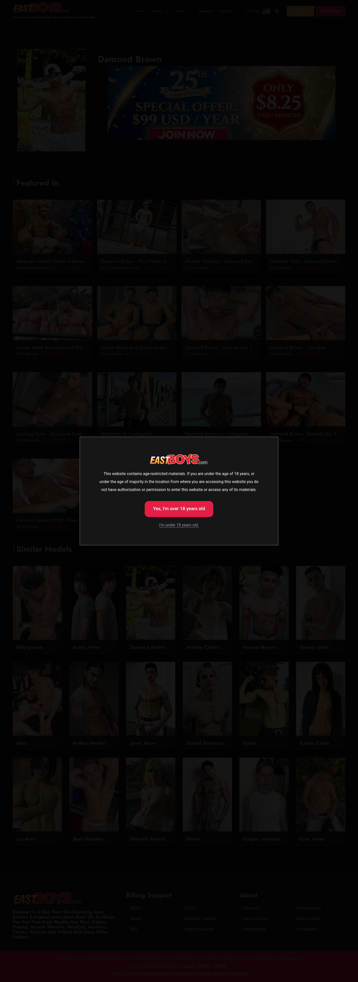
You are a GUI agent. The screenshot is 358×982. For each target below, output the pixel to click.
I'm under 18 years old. (179, 525)
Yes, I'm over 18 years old (179, 508)
